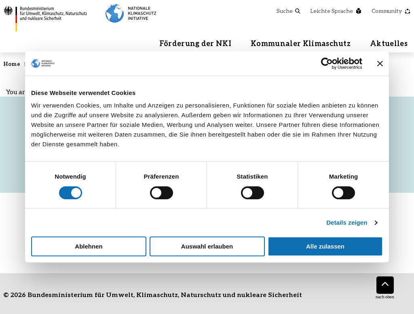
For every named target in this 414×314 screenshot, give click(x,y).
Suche (288, 10)
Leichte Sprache (336, 10)
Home (11, 64)
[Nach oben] (385, 285)
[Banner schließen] (380, 63)
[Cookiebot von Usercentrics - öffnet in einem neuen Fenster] (326, 63)
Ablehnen (88, 246)
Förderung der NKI (195, 43)
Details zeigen (346, 222)
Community (391, 10)
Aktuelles (389, 43)
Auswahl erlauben (207, 246)
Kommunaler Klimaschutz (301, 43)
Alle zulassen (325, 246)
